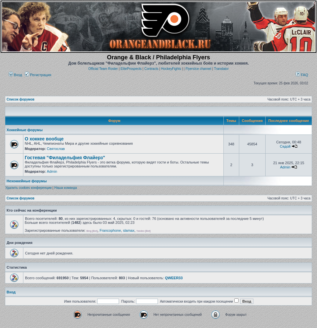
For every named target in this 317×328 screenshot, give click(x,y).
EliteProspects (131, 69)
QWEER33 (174, 278)
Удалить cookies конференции (28, 188)
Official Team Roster (103, 69)
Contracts (151, 69)
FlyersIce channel (198, 69)
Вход (15, 75)
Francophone (110, 230)
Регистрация (38, 75)
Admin (52, 171)
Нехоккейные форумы (27, 181)
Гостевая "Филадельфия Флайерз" (65, 157)
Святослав (56, 149)
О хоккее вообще (44, 138)
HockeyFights (171, 69)
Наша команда (65, 188)
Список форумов (21, 99)
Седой (285, 146)
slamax (128, 230)
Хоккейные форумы (25, 130)
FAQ (302, 75)
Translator (221, 69)
